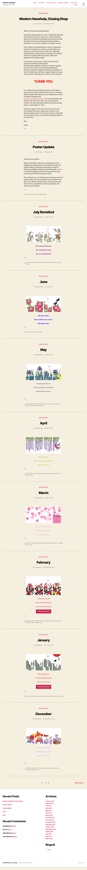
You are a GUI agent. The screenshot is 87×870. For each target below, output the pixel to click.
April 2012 (49, 840)
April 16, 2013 (49, 429)
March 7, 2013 (49, 499)
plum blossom (48, 622)
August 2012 (50, 835)
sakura (31, 546)
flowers (42, 622)
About (35, 2)
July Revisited (43, 212)
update (40, 195)
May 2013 (49, 814)
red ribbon (37, 624)
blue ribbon (28, 333)
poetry (51, 263)
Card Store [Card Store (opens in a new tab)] (41, 2)
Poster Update (43, 147)
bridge (31, 405)
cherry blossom (35, 544)
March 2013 (49, 819)
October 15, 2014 (49, 24)
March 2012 (49, 842)
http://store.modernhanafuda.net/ (35, 99)
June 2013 (49, 812)
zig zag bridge (40, 406)
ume (42, 624)
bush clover (31, 263)
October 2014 (50, 804)
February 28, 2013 (49, 569)
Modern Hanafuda (9, 3)
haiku (42, 263)
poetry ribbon (55, 622)
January (43, 641)
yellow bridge (32, 406)
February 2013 (50, 821)
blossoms (28, 544)
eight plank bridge (38, 405)
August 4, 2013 (50, 152)
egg (32, 772)
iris (44, 405)
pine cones (36, 698)
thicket (32, 773)
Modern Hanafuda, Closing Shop (43, 18)
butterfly (34, 333)
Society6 (26, 172)
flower (35, 772)
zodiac (27, 265)
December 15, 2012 (50, 722)
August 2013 (50, 807)
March (43, 494)
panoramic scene (49, 772)
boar (27, 263)
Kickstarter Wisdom (63, 2)
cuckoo (35, 475)
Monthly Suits (43, 207)
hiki (48, 263)
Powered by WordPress (26, 866)
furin (39, 263)
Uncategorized (43, 13)
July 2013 (49, 809)
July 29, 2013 (49, 218)
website (45, 195)
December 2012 (51, 826)
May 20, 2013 (49, 356)
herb (45, 263)
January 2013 (50, 823)
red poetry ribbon (54, 405)
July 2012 (49, 837)
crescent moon (29, 475)
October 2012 (50, 830)
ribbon (55, 263)
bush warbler (32, 622)
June (43, 282)
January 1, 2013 (50, 647)
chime (36, 263)
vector (35, 546)
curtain (41, 544)
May (43, 350)
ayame (27, 405)
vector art (36, 773)
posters (31, 195)
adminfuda (38, 24)
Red (49, 405)
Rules (75, 4)
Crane (27, 698)
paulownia (57, 772)
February (43, 563)
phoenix (28, 773)
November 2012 (51, 828)
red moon (46, 475)
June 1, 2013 (50, 287)
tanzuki (59, 263)
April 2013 (49, 816)
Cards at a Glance (51, 2)
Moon (39, 475)
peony (41, 333)
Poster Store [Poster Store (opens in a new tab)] (73, 2)
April (43, 424)
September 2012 (51, 833)
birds (27, 622)
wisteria (31, 476)
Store (49, 853)
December (43, 717)
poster (27, 195)
